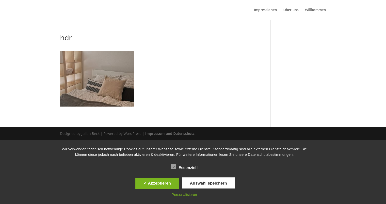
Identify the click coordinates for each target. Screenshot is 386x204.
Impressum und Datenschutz (169, 133)
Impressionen (265, 10)
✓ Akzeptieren (157, 183)
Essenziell (184, 167)
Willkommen (315, 10)
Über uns (291, 10)
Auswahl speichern (208, 183)
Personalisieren (184, 194)
